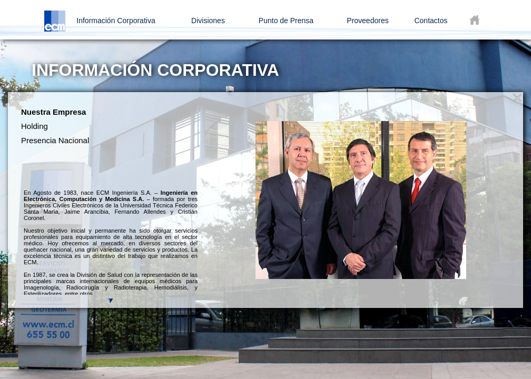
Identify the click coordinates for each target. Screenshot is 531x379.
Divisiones (208, 20)
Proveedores (367, 20)
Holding (34, 126)
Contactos (430, 20)
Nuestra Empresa (53, 111)
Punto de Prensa (286, 20)
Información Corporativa (115, 20)
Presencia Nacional (55, 140)
